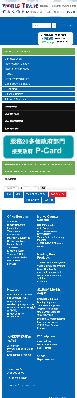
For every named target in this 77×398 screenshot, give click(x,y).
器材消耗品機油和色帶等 (17, 79)
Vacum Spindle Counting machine (50, 238)
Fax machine (14, 260)
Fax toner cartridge (47, 322)
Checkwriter (13, 234)
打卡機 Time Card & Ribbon (47, 327)
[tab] (38, 106)
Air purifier (13, 345)
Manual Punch (15, 244)
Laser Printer (44, 341)
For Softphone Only (17, 298)
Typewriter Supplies (48, 308)
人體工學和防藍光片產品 (17, 84)
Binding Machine (16, 225)
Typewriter (13, 247)
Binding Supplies (46, 302)
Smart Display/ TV (46, 269)
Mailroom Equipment (18, 237)
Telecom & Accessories (16, 99)
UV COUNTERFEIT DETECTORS (47, 232)
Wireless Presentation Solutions (49, 277)
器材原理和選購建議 (14, 121)
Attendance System (17, 257)
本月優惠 (49, 200)
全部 (9, 194)
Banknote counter (46, 225)
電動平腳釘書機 (45, 315)
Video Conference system (51, 266)
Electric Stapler (15, 250)
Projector (42, 281)
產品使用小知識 (12, 114)
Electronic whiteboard (49, 272)
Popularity (32, 200)
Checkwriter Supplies (48, 312)
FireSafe (11, 263)
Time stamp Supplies (48, 305)
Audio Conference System (55, 164)
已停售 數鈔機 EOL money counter (51, 244)
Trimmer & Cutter (16, 254)
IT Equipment (11, 89)
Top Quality (57, 194)
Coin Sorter (43, 228)
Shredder (12, 221)
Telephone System (17, 377)
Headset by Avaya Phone (20, 304)
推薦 (18, 194)
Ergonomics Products (19, 355)
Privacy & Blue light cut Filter (20, 350)
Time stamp (13, 231)
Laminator (12, 228)
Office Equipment (13, 58)
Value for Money (35, 194)
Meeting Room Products (17, 69)
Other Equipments (14, 94)
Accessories (14, 301)
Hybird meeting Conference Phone (27, 171)
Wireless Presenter (47, 344)
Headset (9, 74)
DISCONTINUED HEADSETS (16, 315)
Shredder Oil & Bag (47, 299)
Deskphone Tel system (19, 294)
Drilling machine (16, 241)
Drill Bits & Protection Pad (51, 318)
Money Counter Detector (17, 63)
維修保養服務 (11, 107)
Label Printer (44, 348)
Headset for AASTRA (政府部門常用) (21, 309)
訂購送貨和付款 (12, 128)
